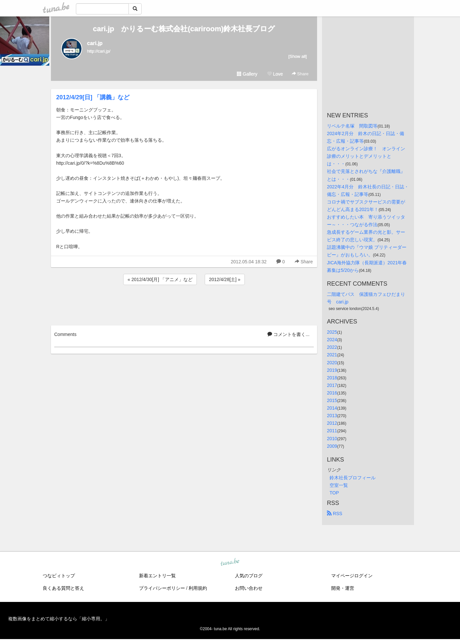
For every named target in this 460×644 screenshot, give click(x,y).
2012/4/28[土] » (225, 279)
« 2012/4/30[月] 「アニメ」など (160, 279)
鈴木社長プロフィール (353, 477)
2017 (332, 385)
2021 (332, 354)
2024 (332, 339)
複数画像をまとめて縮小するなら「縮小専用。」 (58, 618)
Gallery (247, 74)
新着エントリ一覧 (157, 575)
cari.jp (95, 43)
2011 (332, 430)
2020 (332, 362)
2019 (332, 370)
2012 (332, 423)
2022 (332, 347)
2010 (332, 438)
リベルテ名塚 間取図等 (352, 126)
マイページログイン (352, 575)
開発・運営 (342, 588)
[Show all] (297, 56)
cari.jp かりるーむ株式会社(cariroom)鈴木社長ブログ (184, 29)
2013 (332, 415)
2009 (332, 446)
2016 (332, 392)
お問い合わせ (249, 588)
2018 (332, 377)
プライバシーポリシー (162, 588)
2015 (332, 400)
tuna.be (229, 562)
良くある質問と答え (63, 588)
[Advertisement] (184, 304)
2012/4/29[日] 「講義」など (92, 97)
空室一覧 (339, 485)
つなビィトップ (59, 575)
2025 (332, 332)
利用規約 (198, 588)
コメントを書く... (288, 334)
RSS (334, 513)
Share (300, 73)
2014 (332, 408)
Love (275, 74)
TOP (334, 492)
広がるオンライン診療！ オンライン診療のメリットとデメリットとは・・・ (366, 156)
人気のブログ (249, 575)
